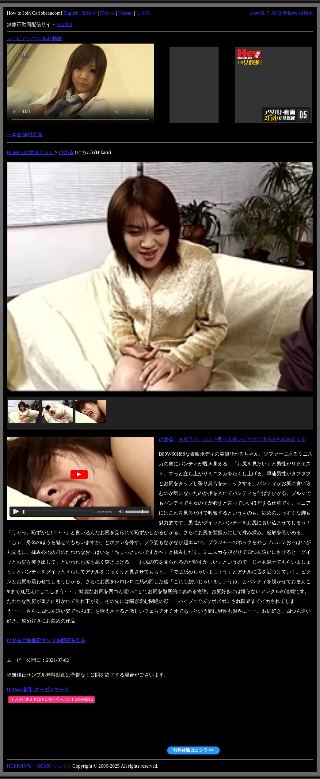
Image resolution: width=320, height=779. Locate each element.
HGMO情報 (19, 766)
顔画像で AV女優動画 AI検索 (281, 13)
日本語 (143, 13)
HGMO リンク (51, 766)
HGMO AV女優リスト (30, 152)
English (70, 13)
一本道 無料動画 (24, 134)
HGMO (64, 24)
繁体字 (89, 13)
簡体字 (107, 13)
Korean (125, 13)
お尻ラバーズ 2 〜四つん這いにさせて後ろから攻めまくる (242, 439)
